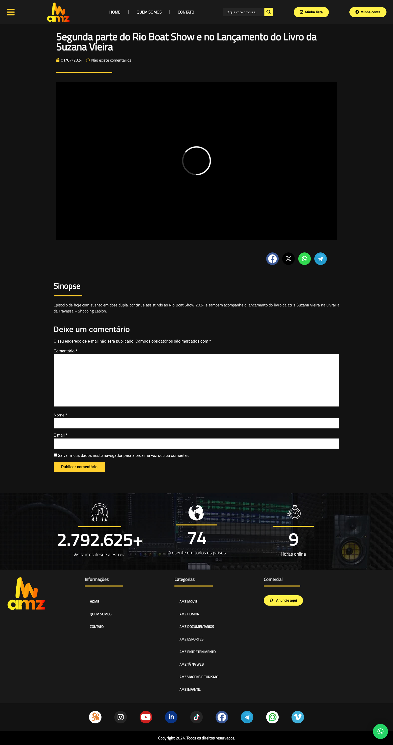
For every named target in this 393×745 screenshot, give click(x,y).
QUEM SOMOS (149, 12)
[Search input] (245, 12)
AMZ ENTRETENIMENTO (197, 651)
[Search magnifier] (268, 12)
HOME (114, 12)
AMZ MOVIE (188, 601)
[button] (380, 731)
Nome (60, 415)
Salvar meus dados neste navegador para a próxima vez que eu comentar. (123, 456)
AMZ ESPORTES (191, 639)
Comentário (65, 351)
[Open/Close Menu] (11, 12)
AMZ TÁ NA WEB (191, 664)
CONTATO (186, 12)
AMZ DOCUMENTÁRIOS (196, 626)
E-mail (60, 435)
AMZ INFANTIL (190, 689)
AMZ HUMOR (189, 614)
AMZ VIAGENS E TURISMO (198, 676)
